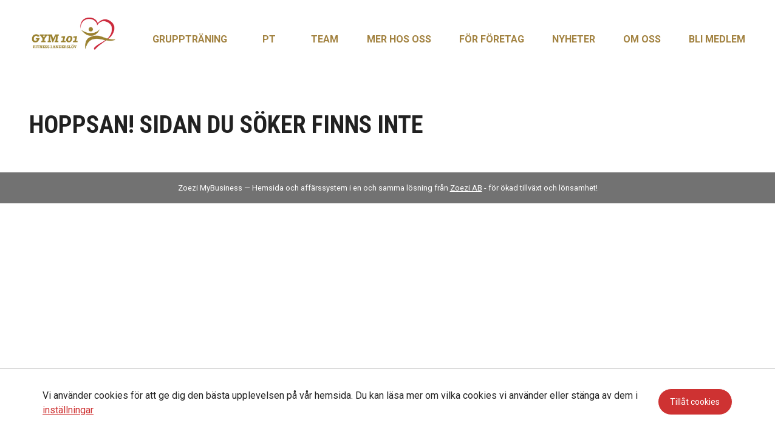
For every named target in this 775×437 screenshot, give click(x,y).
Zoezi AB (466, 187)
